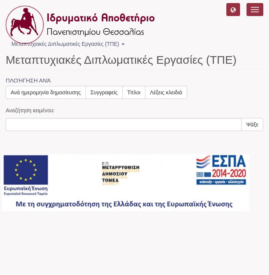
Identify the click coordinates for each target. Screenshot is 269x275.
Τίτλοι (134, 92)
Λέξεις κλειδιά (166, 92)
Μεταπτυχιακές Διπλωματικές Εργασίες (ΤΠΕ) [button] (68, 44)
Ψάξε (252, 124)
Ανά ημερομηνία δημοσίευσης (46, 92)
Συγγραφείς (104, 92)
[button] (233, 9)
